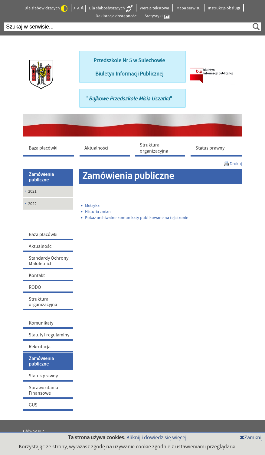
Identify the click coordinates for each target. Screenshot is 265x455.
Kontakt (37, 275)
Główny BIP (33, 431)
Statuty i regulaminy (49, 335)
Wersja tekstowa (154, 8)
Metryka (90, 205)
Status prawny (43, 376)
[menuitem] (50, 148)
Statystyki (157, 16)
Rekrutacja (40, 347)
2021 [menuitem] (32, 191)
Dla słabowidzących (46, 8)
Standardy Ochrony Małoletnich (48, 261)
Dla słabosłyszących (110, 8)
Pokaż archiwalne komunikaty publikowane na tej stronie (134, 218)
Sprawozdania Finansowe (43, 390)
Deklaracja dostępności (116, 16)
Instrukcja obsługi (224, 8)
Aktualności (41, 246)
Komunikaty (41, 323)
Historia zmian (96, 211)
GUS (33, 405)
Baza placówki (43, 234)
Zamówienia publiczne (41, 177)
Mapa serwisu (188, 8)
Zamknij (251, 437)
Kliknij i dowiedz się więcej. (157, 437)
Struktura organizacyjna (43, 302)
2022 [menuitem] (32, 204)
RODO (35, 287)
